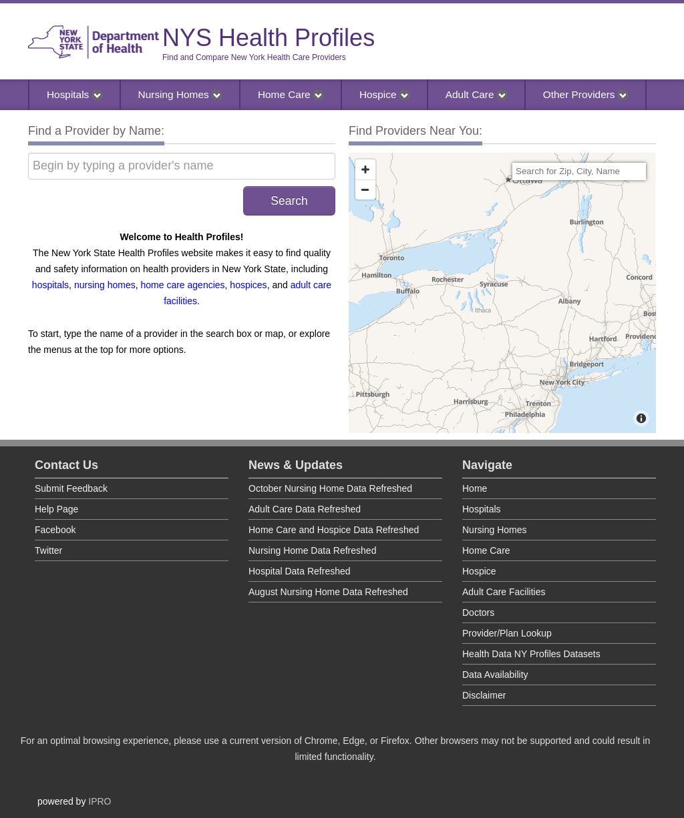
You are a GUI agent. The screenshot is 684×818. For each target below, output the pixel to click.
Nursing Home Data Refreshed (312, 550)
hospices (248, 285)
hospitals (50, 285)
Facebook (55, 529)
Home (474, 488)
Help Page (56, 509)
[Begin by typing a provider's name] (181, 166)
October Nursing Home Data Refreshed (330, 488)
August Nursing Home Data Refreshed (328, 591)
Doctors (478, 612)
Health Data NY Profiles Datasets (531, 654)
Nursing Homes (180, 94)
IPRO (99, 801)
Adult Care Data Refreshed (304, 509)
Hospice (384, 94)
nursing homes (105, 285)
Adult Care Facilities (504, 591)
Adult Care (476, 94)
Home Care (290, 94)
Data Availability (495, 674)
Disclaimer (484, 695)
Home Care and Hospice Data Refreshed (333, 529)
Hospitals (74, 94)
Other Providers (585, 94)
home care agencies (183, 285)
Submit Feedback (71, 488)
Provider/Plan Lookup (507, 633)
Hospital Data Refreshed (299, 571)
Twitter (48, 550)
